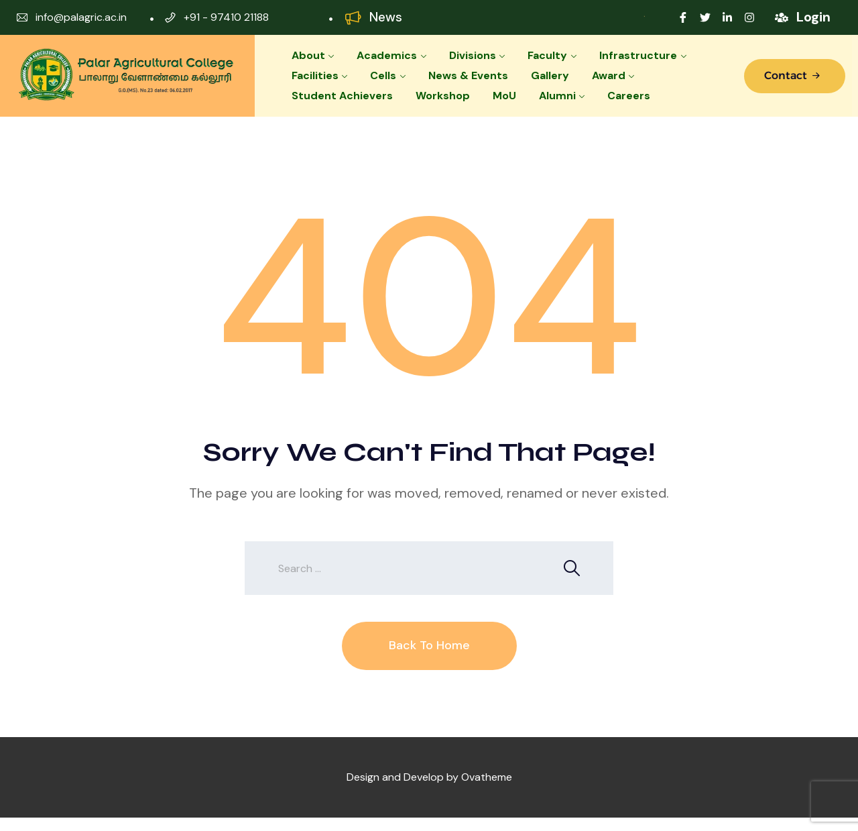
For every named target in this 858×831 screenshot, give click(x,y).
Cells (383, 75)
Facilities (315, 75)
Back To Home (429, 645)
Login (813, 16)
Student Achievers (342, 96)
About (308, 55)
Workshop (443, 96)
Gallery (550, 75)
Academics (387, 55)
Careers (628, 96)
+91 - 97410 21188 (226, 17)
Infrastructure (638, 55)
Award (608, 75)
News (385, 17)
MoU (504, 96)
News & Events (468, 75)
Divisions (472, 55)
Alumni (557, 96)
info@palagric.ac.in (81, 17)
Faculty (547, 55)
